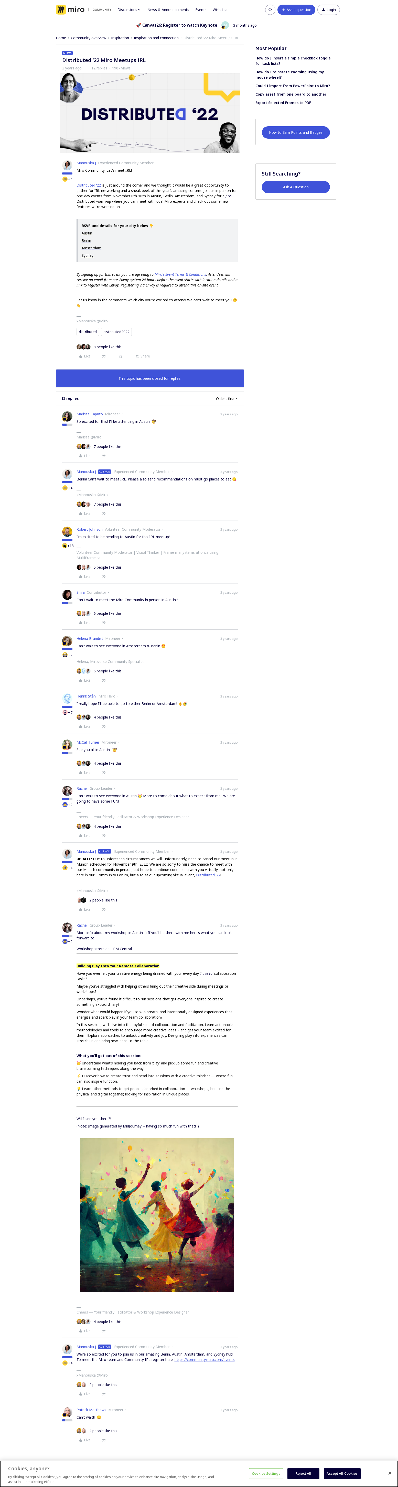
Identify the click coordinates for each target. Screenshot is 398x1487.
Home (61, 37)
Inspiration (120, 37)
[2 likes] (97, 900)
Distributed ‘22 (89, 185)
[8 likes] (99, 347)
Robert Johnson (90, 529)
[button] (296, 10)
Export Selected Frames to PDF (283, 102)
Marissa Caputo (90, 414)
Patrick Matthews (91, 1409)
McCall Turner (88, 742)
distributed (88, 331)
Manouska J (86, 162)
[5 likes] (99, 567)
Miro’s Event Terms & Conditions (180, 274)
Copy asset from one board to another (290, 94)
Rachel (82, 788)
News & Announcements (168, 9)
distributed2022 (116, 331)
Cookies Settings (266, 1473)
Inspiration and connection (156, 37)
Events (201, 9)
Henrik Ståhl (86, 696)
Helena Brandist (90, 638)
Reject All (303, 1473)
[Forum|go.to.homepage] (83, 10)
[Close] (389, 1473)
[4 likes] (99, 717)
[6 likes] (99, 613)
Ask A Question (296, 186)
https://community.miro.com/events (205, 1359)
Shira (81, 592)
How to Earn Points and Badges (295, 132)
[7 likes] (99, 446)
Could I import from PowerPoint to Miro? (292, 85)
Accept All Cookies (342, 1473)
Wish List (220, 9)
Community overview (88, 37)
